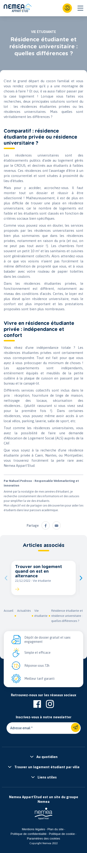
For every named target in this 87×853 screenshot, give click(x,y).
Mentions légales (33, 829)
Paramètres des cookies (43, 838)
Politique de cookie (62, 834)
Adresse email (20, 728)
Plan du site (55, 829)
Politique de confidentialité (29, 834)
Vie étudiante (41, 613)
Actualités (24, 610)
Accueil (8, 610)
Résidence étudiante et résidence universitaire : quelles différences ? (67, 616)
